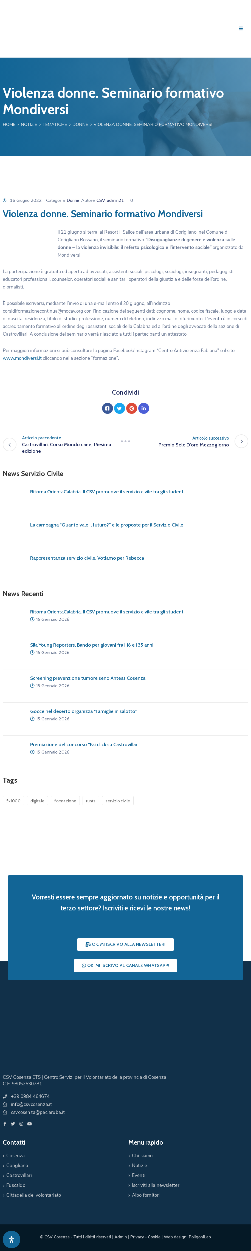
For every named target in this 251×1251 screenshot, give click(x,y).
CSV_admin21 (110, 200)
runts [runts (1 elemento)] (91, 801)
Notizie (29, 124)
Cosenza (15, 1156)
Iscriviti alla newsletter (155, 1185)
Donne (80, 124)
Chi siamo (142, 1156)
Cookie (154, 1237)
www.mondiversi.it (22, 358)
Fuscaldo (15, 1185)
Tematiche (55, 124)
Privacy (137, 1237)
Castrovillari (19, 1175)
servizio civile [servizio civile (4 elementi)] (118, 801)
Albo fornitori (146, 1195)
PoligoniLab (200, 1237)
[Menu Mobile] (241, 29)
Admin (120, 1237)
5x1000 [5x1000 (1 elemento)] (13, 801)
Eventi (138, 1175)
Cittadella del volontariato (33, 1195)
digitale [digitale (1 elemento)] (37, 801)
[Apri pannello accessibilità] (11, 1239)
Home (9, 124)
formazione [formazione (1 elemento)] (65, 801)
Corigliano (17, 1165)
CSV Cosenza (57, 1237)
